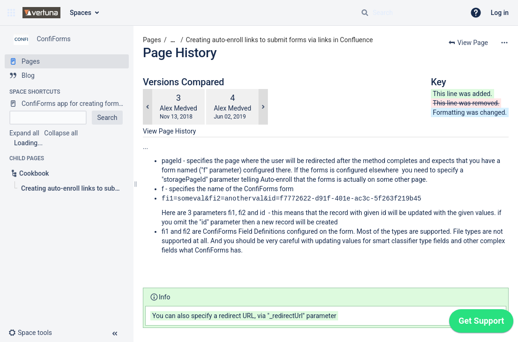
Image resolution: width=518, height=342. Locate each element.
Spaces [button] (80, 12)
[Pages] (67, 61)
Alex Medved (178, 108)
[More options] (504, 43)
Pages (152, 40)
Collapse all (61, 133)
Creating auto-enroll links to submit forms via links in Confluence (279, 40)
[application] (481, 323)
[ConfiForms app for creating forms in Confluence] (67, 104)
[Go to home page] (41, 12)
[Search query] (409, 12)
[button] (11, 12)
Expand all (24, 133)
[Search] (365, 12)
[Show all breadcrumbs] (173, 40)
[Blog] (67, 75)
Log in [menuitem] (500, 12)
